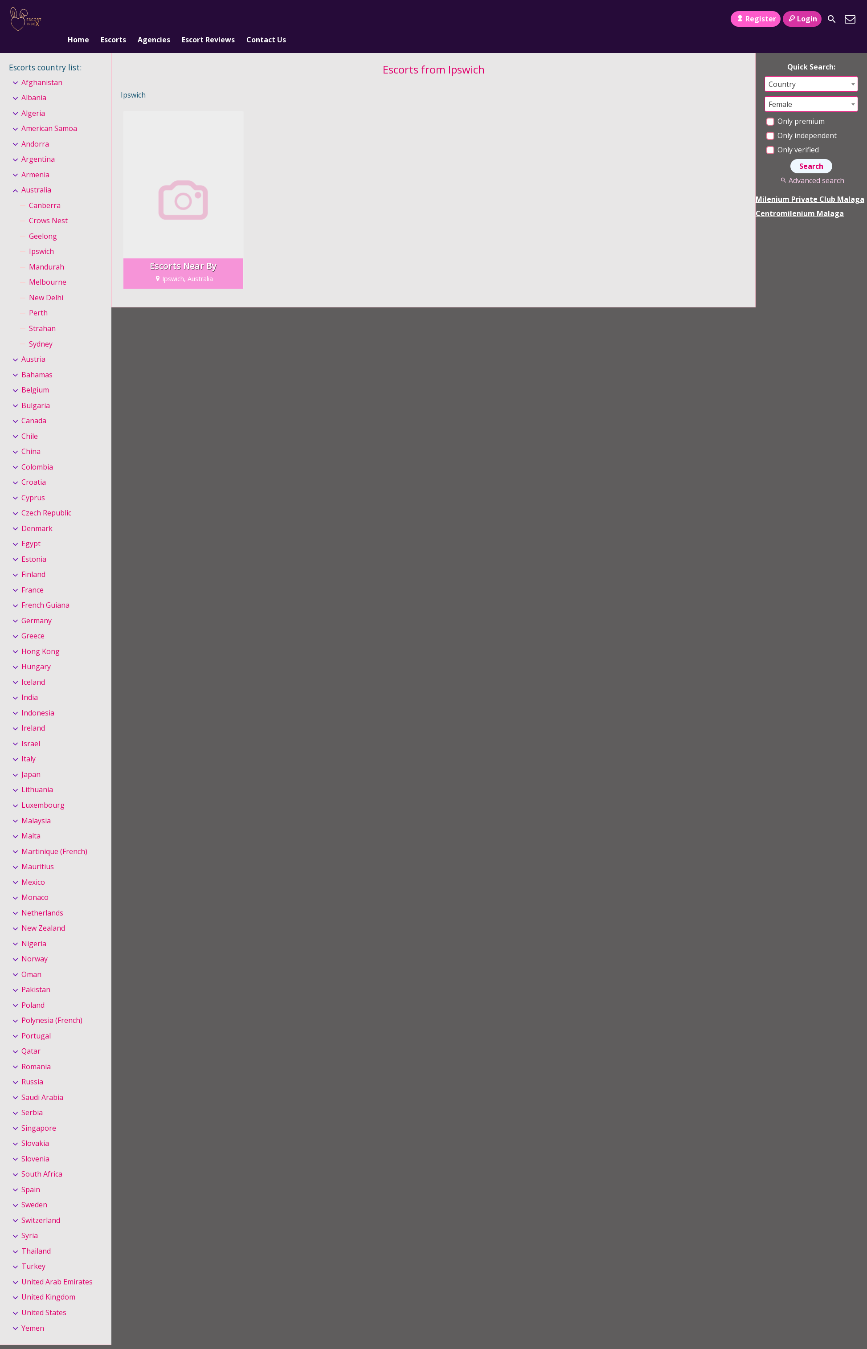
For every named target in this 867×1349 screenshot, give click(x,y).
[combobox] (811, 69)
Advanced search (811, 166)
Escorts (113, 19)
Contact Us (266, 19)
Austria (33, 344)
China (31, 436)
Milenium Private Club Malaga (810, 184)
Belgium (35, 375)
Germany (36, 606)
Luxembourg (43, 790)
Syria (29, 1221)
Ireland (33, 714)
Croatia (33, 467)
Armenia (35, 160)
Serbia (32, 1098)
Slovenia (35, 1144)
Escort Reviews (208, 19)
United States (43, 1298)
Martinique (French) (54, 837)
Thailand (36, 1236)
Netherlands (42, 898)
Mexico (33, 867)
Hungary (36, 652)
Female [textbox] (780, 89)
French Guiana (45, 590)
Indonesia (37, 698)
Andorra (35, 129)
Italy (28, 744)
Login (802, 19)
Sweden (34, 1190)
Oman (31, 960)
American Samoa (49, 114)
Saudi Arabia (42, 1082)
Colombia (37, 452)
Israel (30, 729)
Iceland (33, 667)
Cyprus (33, 483)
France (32, 575)
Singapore (38, 1113)
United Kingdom (48, 1283)
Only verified (792, 135)
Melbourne (47, 268)
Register (755, 19)
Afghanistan (41, 68)
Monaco (35, 882)
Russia (32, 1067)
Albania (33, 83)
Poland (33, 990)
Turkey (33, 1252)
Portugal (36, 1021)
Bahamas (37, 360)
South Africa (41, 1160)
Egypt (31, 529)
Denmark (37, 514)
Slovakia (35, 1129)
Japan (31, 759)
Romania (36, 1052)
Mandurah (46, 252)
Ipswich (41, 237)
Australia (36, 175)
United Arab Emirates (57, 1267)
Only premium (795, 106)
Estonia (33, 544)
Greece (33, 621)
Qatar (31, 1036)
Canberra (45, 191)
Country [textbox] (782, 69)
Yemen (32, 1313)
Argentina (38, 145)
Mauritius (37, 852)
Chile (29, 421)
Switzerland (40, 1205)
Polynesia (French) (51, 1005)
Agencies (154, 19)
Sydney (41, 329)
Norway (34, 944)
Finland (33, 559)
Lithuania (37, 775)
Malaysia (36, 806)
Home (78, 19)
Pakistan (35, 975)
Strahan (42, 314)
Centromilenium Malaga (800, 199)
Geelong (43, 221)
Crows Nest (48, 206)
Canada (33, 406)
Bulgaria (35, 391)
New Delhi (46, 283)
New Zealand (43, 913)
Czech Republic (46, 498)
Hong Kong (40, 637)
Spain (30, 1175)
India (29, 683)
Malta (31, 821)
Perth (38, 298)
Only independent (801, 121)
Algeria (33, 98)
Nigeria (33, 929)
